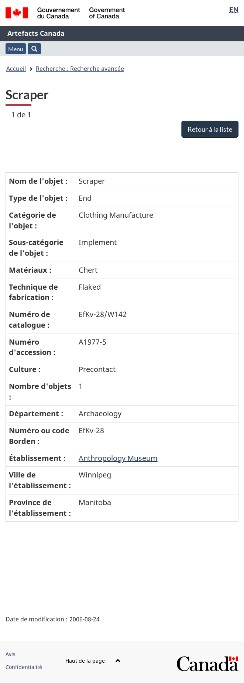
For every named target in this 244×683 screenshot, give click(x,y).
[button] (34, 48)
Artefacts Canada (36, 33)
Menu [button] (15, 48)
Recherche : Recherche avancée (80, 69)
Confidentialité (24, 666)
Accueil (16, 69)
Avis (11, 654)
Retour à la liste (210, 129)
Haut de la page (93, 660)
